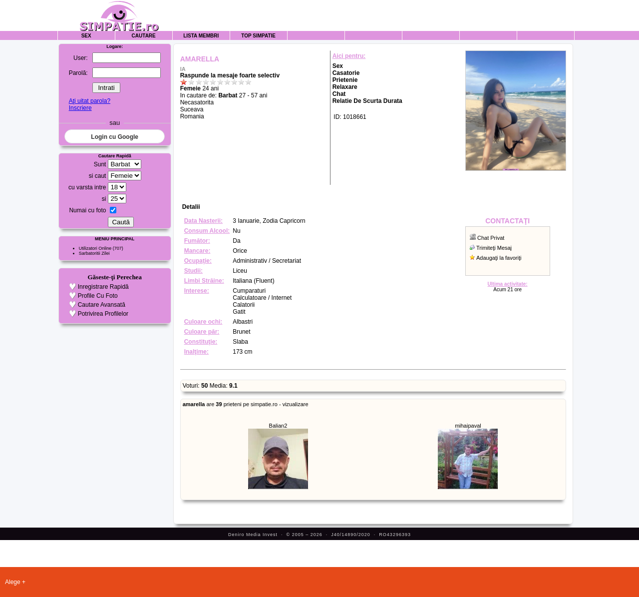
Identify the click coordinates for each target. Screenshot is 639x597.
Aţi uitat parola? (89, 100)
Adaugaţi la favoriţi (499, 258)
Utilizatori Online (95, 248)
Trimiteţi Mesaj (494, 248)
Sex (86, 35)
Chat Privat (490, 238)
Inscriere (80, 107)
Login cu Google (114, 136)
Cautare (144, 35)
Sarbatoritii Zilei (94, 253)
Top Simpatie (258, 35)
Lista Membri (201, 35)
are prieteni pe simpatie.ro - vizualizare (246, 404)
